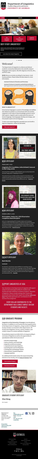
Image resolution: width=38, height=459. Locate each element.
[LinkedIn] (23, 451)
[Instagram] (18, 451)
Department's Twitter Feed (30, 413)
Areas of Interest (24, 357)
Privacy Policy (4, 424)
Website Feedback (12, 443)
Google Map (16, 419)
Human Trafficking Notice (12, 444)
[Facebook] (14, 451)
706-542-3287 (19, 418)
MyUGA (12, 440)
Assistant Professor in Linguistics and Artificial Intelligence (18, 84)
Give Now (20, 18)
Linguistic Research (32, 38)
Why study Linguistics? (9, 127)
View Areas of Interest (9, 365)
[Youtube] (21, 451)
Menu (2, 18)
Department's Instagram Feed (33, 413)
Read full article (16, 227)
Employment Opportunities (25, 440)
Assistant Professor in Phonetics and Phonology (16, 81)
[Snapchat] (20, 451)
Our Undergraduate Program (19, 39)
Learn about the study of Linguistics (11, 54)
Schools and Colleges (12, 439)
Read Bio (15, 273)
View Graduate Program (9, 361)
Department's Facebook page (27, 413)
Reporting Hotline (26, 444)
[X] (16, 451)
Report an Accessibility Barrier (25, 443)
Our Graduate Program (7, 39)
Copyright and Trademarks (12, 441)
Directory (25, 439)
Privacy (25, 441)
